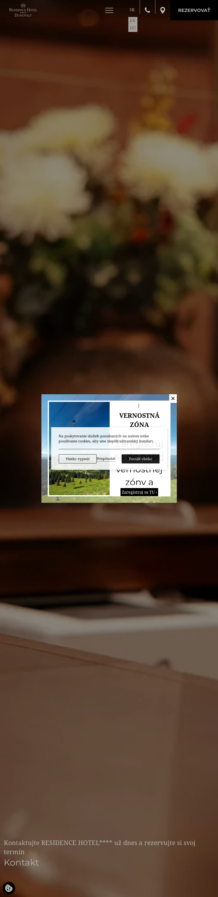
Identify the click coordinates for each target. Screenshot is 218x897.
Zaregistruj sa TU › (139, 492)
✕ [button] (173, 398)
